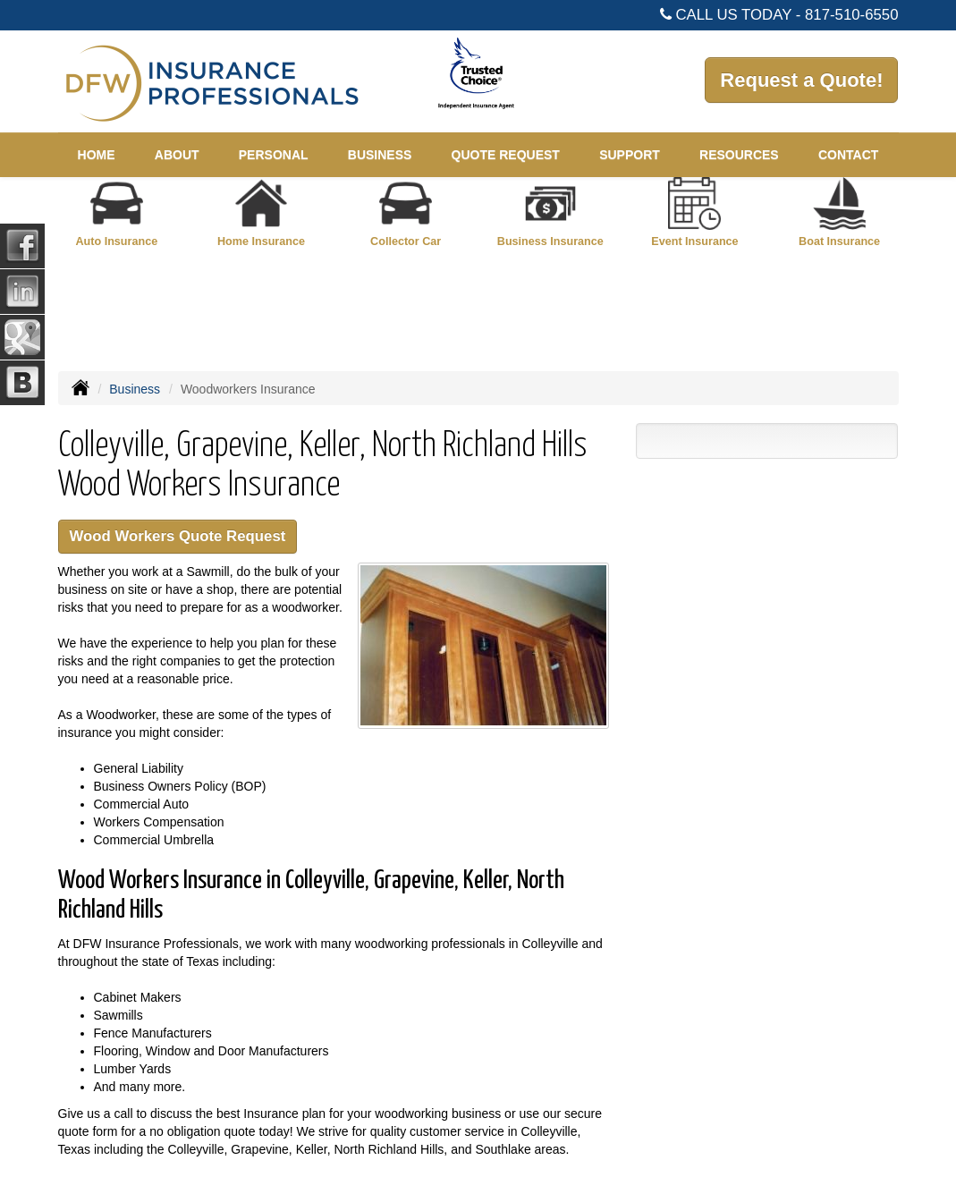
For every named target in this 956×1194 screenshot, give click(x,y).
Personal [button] (274, 155)
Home (96, 155)
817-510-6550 (852, 14)
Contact (848, 155)
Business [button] (380, 155)
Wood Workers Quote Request (178, 536)
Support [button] (629, 155)
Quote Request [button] (506, 155)
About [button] (177, 155)
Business (134, 389)
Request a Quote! (801, 80)
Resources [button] (739, 155)
